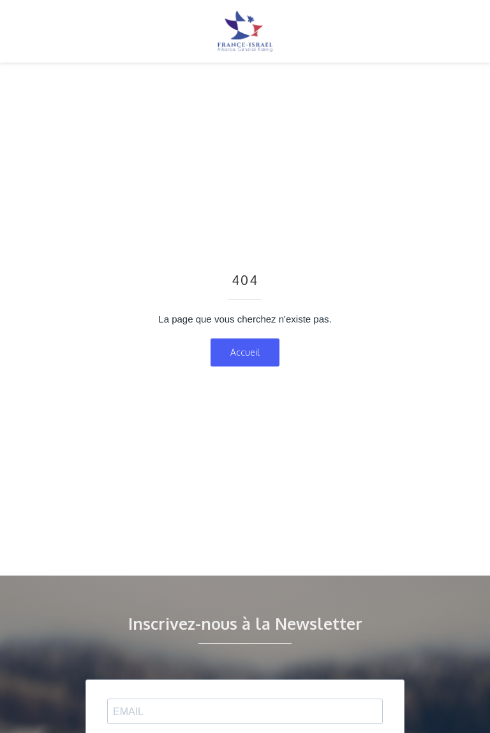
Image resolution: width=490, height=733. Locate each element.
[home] (245, 31)
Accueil (245, 352)
